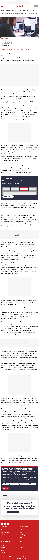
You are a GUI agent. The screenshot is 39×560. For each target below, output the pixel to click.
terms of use (23, 556)
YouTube (8, 524)
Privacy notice (3, 534)
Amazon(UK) (22, 462)
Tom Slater (3, 545)
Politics (6, 45)
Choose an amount (19, 193)
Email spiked (22, 547)
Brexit (21, 532)
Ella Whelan (3, 549)
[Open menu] (1, 6)
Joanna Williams (4, 547)
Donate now (7, 196)
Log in (35, 6)
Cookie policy (3, 535)
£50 (32, 189)
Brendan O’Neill (4, 544)
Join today (13, 512)
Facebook (2, 524)
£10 (15, 189)
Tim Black (3, 552)
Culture (21, 530)
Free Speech (22, 535)
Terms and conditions (5, 532)
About (2, 529)
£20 (24, 189)
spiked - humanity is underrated (19, 6)
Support (5, 488)
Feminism (22, 534)
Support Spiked (4, 530)
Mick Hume (3, 550)
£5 (6, 189)
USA (21, 537)
